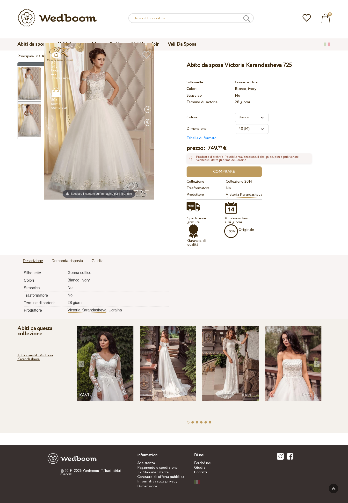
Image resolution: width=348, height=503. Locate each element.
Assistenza (146, 463)
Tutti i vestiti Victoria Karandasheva (35, 357)
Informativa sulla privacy (157, 481)
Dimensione (197, 128)
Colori (192, 88)
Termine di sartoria (202, 102)
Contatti (200, 472)
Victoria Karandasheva (244, 194)
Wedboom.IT (93, 470)
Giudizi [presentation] (97, 261)
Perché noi (202, 463)
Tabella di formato (202, 138)
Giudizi (200, 467)
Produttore (195, 194)
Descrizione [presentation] (33, 261)
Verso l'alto (333, 488)
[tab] (33, 261)
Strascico (194, 95)
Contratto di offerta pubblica (160, 477)
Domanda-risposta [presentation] (67, 261)
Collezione (195, 181)
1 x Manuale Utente (153, 472)
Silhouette (195, 82)
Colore (192, 117)
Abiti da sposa (32, 44)
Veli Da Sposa (182, 44)
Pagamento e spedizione (157, 467)
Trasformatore (198, 188)
